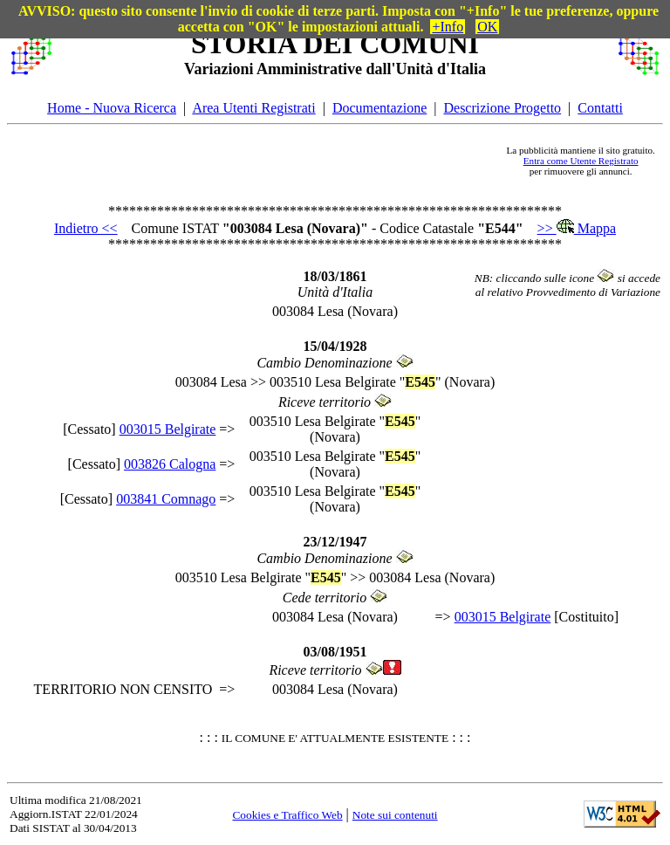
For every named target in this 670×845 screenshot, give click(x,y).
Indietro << (86, 228)
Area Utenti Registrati (253, 107)
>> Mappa (576, 228)
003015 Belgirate (168, 429)
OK (487, 26)
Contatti (600, 107)
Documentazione (379, 107)
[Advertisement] (279, 160)
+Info (447, 26)
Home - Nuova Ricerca (111, 107)
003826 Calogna (169, 464)
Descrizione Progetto (502, 107)
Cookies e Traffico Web (287, 814)
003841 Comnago (165, 498)
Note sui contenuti (395, 814)
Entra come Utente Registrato (581, 160)
